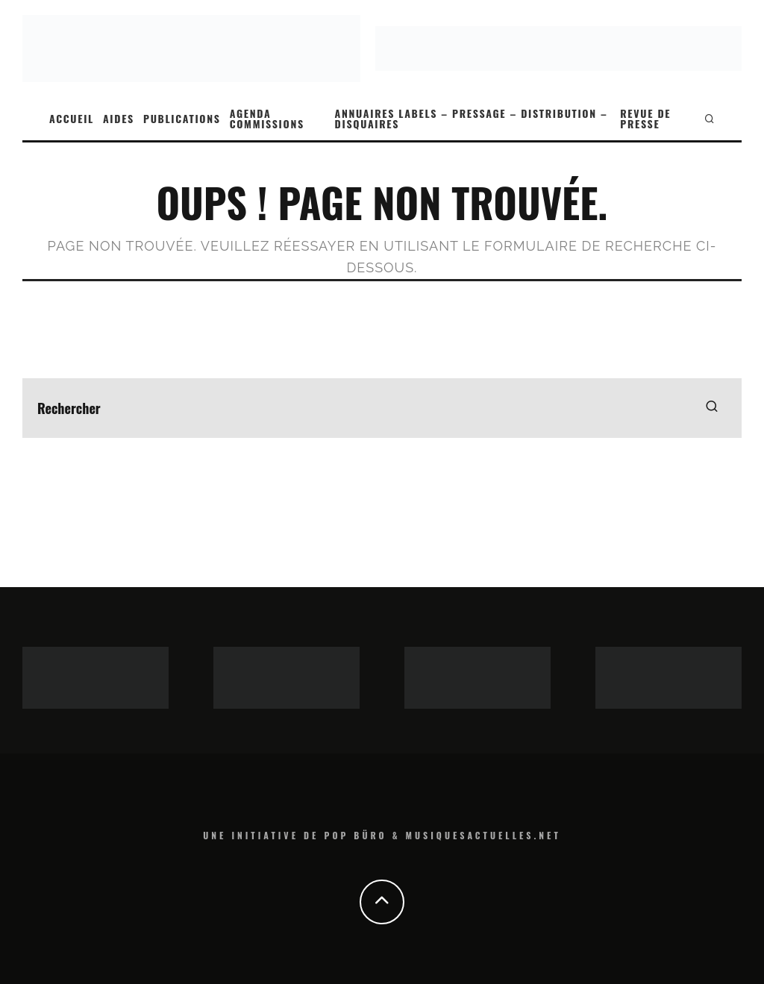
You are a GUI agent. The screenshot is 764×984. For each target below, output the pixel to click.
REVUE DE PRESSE (645, 118)
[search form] (382, 408)
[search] (712, 408)
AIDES (118, 118)
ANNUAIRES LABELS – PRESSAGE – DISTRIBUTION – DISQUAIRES (471, 118)
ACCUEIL (71, 118)
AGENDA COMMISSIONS (267, 118)
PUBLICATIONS (182, 118)
